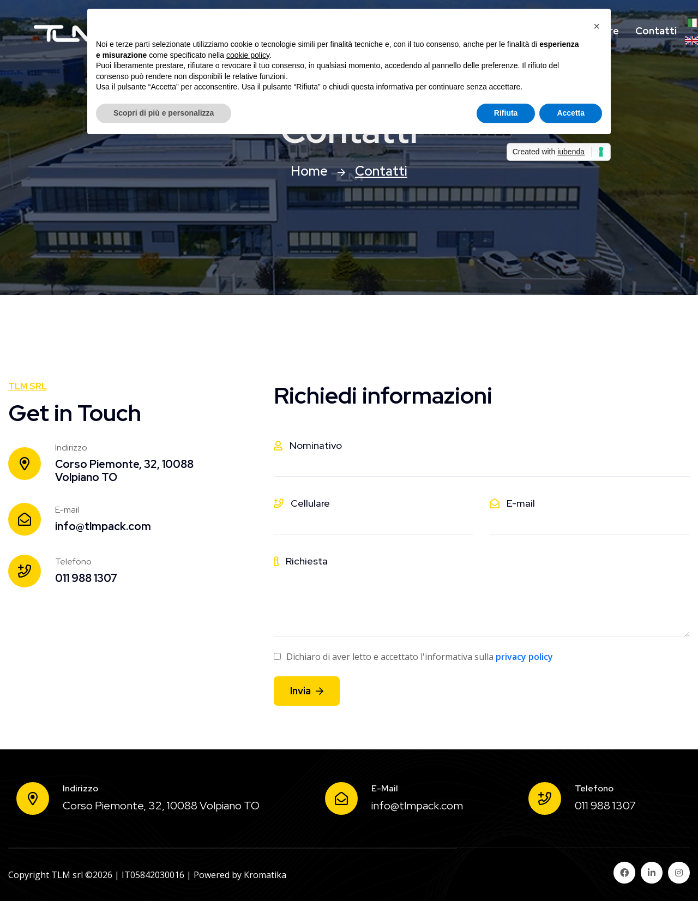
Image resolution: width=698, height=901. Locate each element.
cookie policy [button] (247, 55)
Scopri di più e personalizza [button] (163, 113)
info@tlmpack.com (103, 526)
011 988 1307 (86, 578)
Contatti (656, 31)
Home (309, 171)
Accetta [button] (571, 113)
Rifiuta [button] (506, 113)
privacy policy (524, 657)
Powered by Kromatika (240, 875)
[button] (596, 26)
